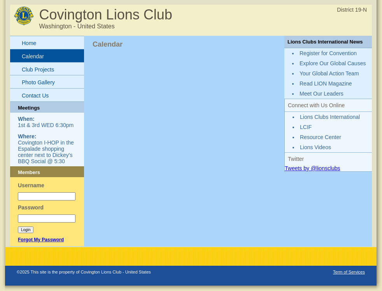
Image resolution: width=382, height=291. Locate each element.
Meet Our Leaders (321, 94)
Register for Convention (328, 53)
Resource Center (320, 137)
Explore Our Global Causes (333, 63)
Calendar (33, 56)
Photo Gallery (38, 82)
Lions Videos (315, 147)
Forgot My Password (41, 239)
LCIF (306, 127)
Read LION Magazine (326, 83)
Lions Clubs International (330, 117)
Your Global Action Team (329, 73)
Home (29, 43)
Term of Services (349, 272)
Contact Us (35, 95)
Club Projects (38, 69)
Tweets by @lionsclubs (312, 168)
